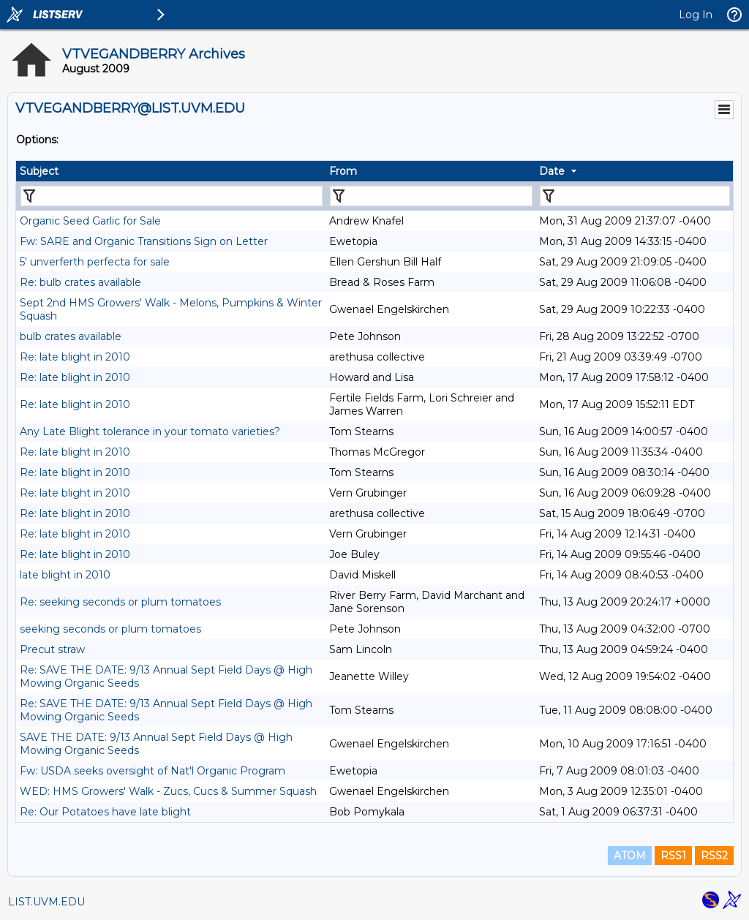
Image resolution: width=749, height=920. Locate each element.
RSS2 (714, 855)
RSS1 (673, 855)
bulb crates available (70, 336)
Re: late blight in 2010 (75, 356)
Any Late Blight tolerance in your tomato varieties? (150, 431)
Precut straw (52, 649)
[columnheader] (170, 171)
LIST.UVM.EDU (46, 901)
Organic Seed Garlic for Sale (90, 220)
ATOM (630, 855)
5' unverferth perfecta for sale (95, 261)
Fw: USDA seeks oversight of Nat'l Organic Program (152, 770)
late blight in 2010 (65, 574)
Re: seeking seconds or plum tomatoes (120, 601)
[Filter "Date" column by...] (635, 196)
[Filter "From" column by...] (431, 196)
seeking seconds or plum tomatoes (110, 629)
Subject (39, 171)
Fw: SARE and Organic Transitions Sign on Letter (144, 241)
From (343, 171)
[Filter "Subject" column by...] (171, 196)
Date (552, 171)
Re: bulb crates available (80, 282)
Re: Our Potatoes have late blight (105, 811)
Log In (695, 14)
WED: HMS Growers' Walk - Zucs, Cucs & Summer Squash (168, 791)
